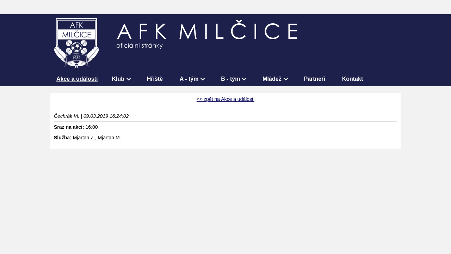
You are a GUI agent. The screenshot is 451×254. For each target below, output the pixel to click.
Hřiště (155, 79)
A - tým (189, 79)
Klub (118, 79)
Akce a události (77, 79)
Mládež (271, 79)
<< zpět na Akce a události (225, 99)
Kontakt (352, 79)
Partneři (314, 79)
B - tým (230, 79)
